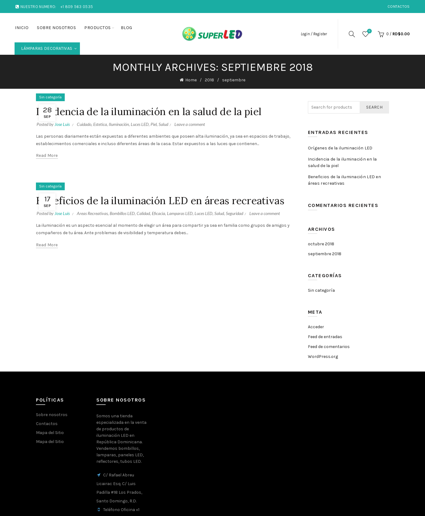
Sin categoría (50, 97)
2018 (209, 80)
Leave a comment (189, 124)
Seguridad (234, 213)
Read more (47, 155)
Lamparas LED (180, 213)
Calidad (143, 213)
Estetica (100, 124)
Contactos (399, 6)
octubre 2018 (321, 244)
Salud (163, 124)
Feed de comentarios (329, 346)
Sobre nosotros (56, 27)
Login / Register (314, 34)
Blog (126, 27)
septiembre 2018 (324, 253)
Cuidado (84, 124)
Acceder (316, 326)
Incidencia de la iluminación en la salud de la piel (148, 111)
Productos (97, 27)
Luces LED (140, 124)
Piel (154, 124)
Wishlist (368, 31)
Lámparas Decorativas (50, 46)
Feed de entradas (325, 336)
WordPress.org (323, 356)
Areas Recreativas (92, 213)
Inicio (21, 27)
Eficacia (158, 213)
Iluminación (119, 124)
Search (374, 107)
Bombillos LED (122, 213)
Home (191, 80)
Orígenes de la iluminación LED (340, 148)
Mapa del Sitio (50, 432)
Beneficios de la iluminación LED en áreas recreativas (160, 200)
